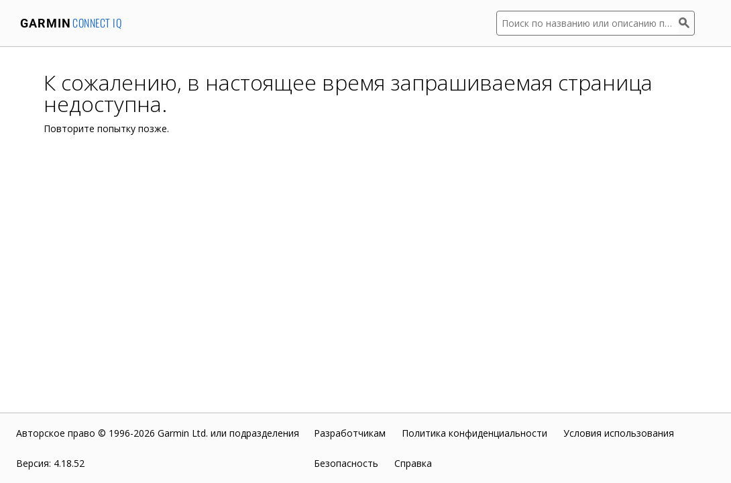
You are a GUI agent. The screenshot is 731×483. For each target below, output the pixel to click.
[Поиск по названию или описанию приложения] (587, 23)
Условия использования (618, 433)
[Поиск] (687, 23)
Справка (413, 463)
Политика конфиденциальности (474, 433)
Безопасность (346, 463)
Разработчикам (350, 433)
